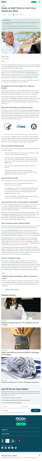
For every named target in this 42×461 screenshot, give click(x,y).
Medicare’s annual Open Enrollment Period (23, 71)
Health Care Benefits (5, 58)
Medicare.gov (10, 188)
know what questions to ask (24, 101)
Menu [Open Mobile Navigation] (40, 2)
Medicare (3, 5)
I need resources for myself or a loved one (11, 397)
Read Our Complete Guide (12, 289)
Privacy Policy (34, 457)
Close (40, 456)
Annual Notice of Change (30, 22)
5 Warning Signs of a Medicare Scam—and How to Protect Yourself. (21, 269)
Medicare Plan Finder (8, 238)
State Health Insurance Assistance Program (13, 247)
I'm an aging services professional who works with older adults (15, 400)
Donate (33, 2)
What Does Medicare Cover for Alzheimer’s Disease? (20, 382)
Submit (35, 410)
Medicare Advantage (32, 72)
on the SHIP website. (25, 254)
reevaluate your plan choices (31, 76)
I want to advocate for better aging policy (11, 402)
